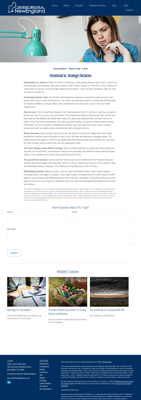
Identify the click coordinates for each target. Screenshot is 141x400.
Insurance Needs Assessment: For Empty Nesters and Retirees (67, 312)
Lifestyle (42, 381)
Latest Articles (45, 383)
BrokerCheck (107, 362)
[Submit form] (14, 253)
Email (74, 212)
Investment (44, 367)
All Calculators (45, 389)
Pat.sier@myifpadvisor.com (18, 378)
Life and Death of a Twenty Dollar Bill (107, 310)
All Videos (43, 386)
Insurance (43, 372)
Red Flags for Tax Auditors (19, 310)
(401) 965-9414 (19, 364)
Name (10, 212)
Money (42, 378)
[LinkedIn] (9, 382)
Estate (42, 369)
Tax (40, 375)
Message (11, 229)
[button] (55, 5)
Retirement (44, 364)
